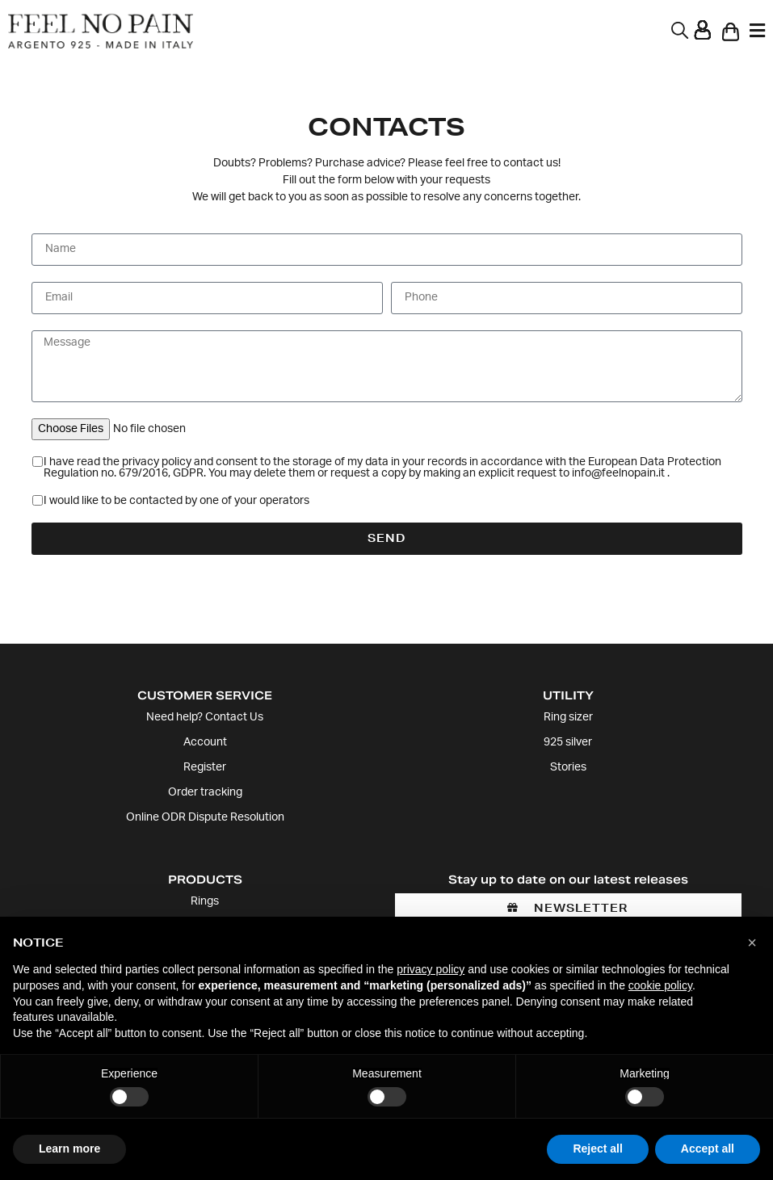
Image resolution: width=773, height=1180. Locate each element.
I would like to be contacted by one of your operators (176, 501)
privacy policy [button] (430, 969)
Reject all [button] (597, 1148)
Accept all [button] (707, 1148)
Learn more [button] (69, 1148)
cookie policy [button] (660, 985)
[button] (752, 942)
